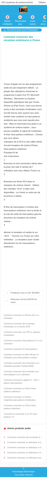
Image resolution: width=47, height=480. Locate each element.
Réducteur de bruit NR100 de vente (24, 300)
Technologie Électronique (22, 30)
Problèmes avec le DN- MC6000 (25, 293)
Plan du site (23, 478)
